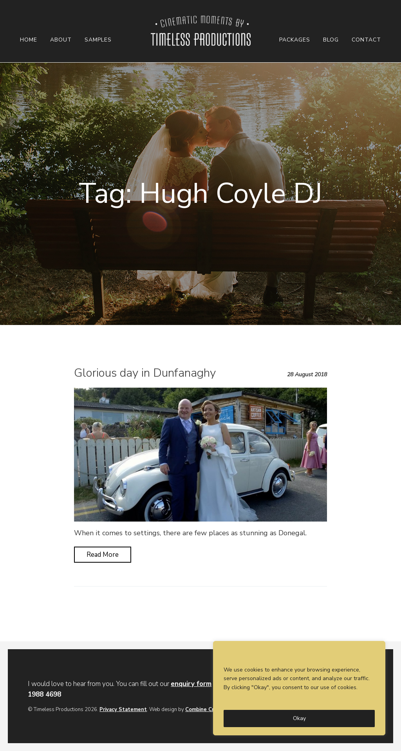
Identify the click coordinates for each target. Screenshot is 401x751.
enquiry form (191, 683)
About (61, 40)
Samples (98, 40)
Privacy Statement (123, 709)
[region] (299, 688)
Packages (294, 40)
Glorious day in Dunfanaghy (145, 373)
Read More (103, 554)
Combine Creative (207, 709)
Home (28, 40)
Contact (366, 40)
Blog (331, 40)
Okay (299, 718)
